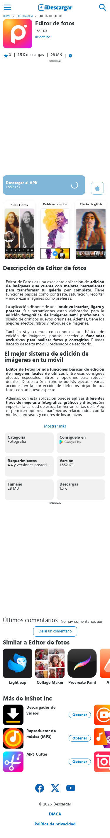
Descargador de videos (40, 710)
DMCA (55, 814)
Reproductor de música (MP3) (41, 734)
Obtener (79, 715)
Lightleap (17, 683)
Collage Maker (50, 683)
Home (7, 16)
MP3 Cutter (36, 754)
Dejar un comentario (55, 631)
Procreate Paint (82, 683)
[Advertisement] (55, 117)
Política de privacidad (55, 824)
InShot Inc (42, 37)
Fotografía (25, 16)
